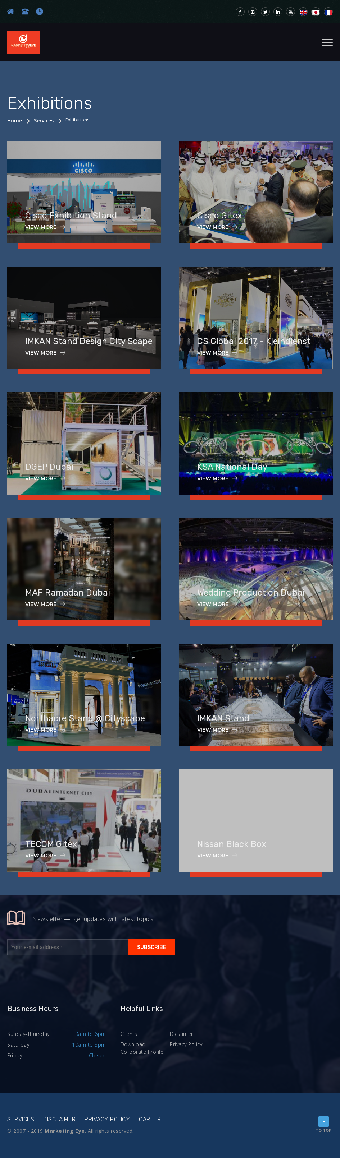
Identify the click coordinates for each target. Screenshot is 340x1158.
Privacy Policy (186, 1044)
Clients (129, 1033)
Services (44, 120)
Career (150, 1119)
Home (14, 120)
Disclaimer (59, 1119)
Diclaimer (181, 1033)
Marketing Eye (65, 1130)
